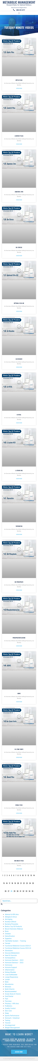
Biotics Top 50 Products (13, 926)
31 (20, 891)
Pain (6, 999)
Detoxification (10, 936)
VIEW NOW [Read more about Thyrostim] (19, 534)
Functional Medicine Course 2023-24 (18, 948)
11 (25, 875)
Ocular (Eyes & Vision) (13, 994)
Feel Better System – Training (15, 941)
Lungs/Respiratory (11, 977)
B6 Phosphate (19, 582)
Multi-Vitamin (9, 989)
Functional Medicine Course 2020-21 (18, 946)
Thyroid (7, 1023)
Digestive (8, 938)
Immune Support (11, 967)
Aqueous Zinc (19, 192)
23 (27, 883)
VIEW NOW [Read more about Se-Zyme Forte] (19, 757)
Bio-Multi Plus (19, 861)
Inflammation (9, 970)
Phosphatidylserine (19, 638)
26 (5, 891)
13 (31, 875)
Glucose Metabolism (12, 953)
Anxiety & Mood (10, 922)
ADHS (19, 693)
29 (14, 891)
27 (8, 891)
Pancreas (8, 1001)
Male (6, 982)
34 (29, 891)
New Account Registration (19, 8)
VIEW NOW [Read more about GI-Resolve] (19, 367)
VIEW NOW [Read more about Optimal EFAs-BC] (19, 311)
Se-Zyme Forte (19, 749)
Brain (7, 931)
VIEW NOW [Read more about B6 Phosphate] (19, 590)
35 (32, 891)
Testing (7, 1020)
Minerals (8, 987)
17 (9, 883)
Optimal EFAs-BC (19, 303)
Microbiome (9, 984)
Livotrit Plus (19, 136)
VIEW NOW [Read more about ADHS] (19, 702)
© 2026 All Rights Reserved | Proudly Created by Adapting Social (19, 1058)
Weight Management (12, 1028)
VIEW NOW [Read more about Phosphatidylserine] (19, 646)
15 (4, 883)
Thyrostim (19, 526)
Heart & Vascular (11, 955)
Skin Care (8, 1011)
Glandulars (9, 951)
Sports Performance (12, 1016)
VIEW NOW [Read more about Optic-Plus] (19, 88)
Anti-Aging (8, 919)
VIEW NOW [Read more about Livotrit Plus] (19, 144)
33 (26, 891)
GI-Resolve (19, 359)
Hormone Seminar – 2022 (14, 963)
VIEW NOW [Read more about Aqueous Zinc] (19, 200)
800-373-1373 (26, 1046)
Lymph (7, 979)
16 (6, 883)
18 (12, 883)
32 (23, 891)
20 (18, 883)
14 (34, 875)
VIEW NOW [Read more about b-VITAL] (19, 423)
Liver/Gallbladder (11, 975)
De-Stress (19, 247)
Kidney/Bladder (10, 972)
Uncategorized (10, 1025)
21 (21, 883)
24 (30, 883)
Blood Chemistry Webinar (14, 929)
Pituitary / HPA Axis (12, 1004)
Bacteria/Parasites (11, 924)
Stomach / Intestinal (12, 1018)
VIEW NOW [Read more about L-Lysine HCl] (19, 479)
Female (7, 943)
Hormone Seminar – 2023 (14, 960)
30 (17, 891)
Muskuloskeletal (11, 991)
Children (8, 934)
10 (23, 875)
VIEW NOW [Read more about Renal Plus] (19, 813)
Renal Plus (19, 805)
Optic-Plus (19, 80)
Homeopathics (10, 958)
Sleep (7, 1013)
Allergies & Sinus (11, 917)
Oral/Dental (9, 996)
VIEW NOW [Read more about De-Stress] (19, 256)
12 (28, 875)
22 (24, 883)
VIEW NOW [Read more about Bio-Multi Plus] (19, 869)
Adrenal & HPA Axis (12, 914)
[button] (19, 13)
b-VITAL (19, 415)
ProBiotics (8, 1006)
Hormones (8, 965)
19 (15, 883)
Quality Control (10, 1008)
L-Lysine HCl (19, 470)
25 (33, 883)
